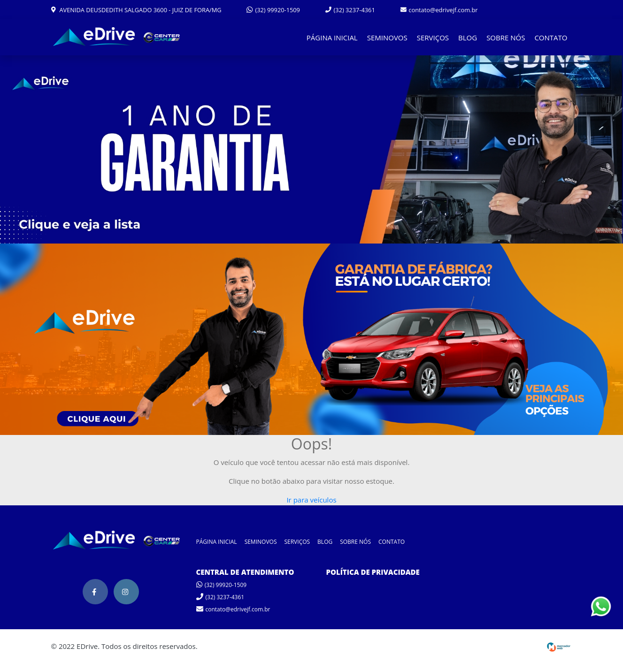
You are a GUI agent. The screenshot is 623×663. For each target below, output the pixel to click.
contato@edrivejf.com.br (439, 10)
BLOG (467, 37)
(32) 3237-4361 (350, 10)
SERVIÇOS (433, 37)
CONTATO (550, 37)
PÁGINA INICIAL (332, 37)
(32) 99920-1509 (273, 10)
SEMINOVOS (387, 37)
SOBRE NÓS (505, 37)
